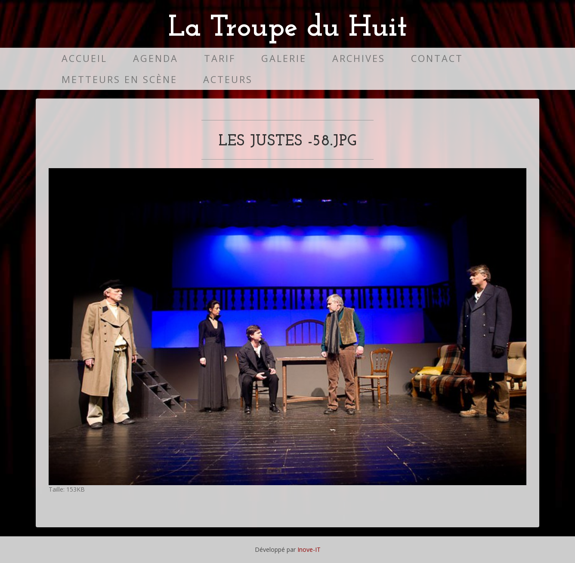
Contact (437, 58)
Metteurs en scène (119, 79)
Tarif (219, 58)
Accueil (84, 58)
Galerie (283, 58)
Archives (358, 58)
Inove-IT (309, 549)
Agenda (155, 58)
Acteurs (228, 79)
